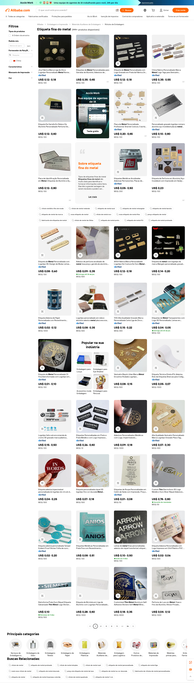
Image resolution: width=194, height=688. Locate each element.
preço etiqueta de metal (155, 214)
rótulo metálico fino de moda (51, 208)
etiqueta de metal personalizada (119, 665)
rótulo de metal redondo (79, 208)
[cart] (154, 11)
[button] (117, 10)
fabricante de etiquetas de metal (53, 220)
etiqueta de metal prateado (160, 220)
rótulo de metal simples (67, 665)
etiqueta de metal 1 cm (103, 677)
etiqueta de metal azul (105, 208)
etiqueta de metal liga (148, 665)
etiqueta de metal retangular (132, 208)
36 (128, 626)
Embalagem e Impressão (57, 24)
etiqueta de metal (17, 677)
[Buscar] (127, 10)
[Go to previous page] (90, 626)
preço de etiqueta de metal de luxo (79, 671)
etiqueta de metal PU (133, 220)
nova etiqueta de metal (78, 214)
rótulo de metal (16, 665)
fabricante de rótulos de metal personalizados (151, 671)
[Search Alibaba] (76, 10)
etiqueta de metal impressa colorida (45, 677)
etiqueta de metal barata (161, 208)
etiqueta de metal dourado (47, 671)
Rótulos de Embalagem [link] (114, 24)
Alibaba (40, 24)
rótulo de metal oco (102, 214)
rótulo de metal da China (82, 220)
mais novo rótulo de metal (20, 671)
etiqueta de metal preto (108, 220)
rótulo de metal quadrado (77, 677)
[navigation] (20, 326)
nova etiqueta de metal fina (128, 214)
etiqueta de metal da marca (51, 214)
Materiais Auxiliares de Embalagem (86, 24)
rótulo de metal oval (92, 665)
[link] (190, 662)
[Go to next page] (133, 626)
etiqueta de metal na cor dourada (113, 671)
